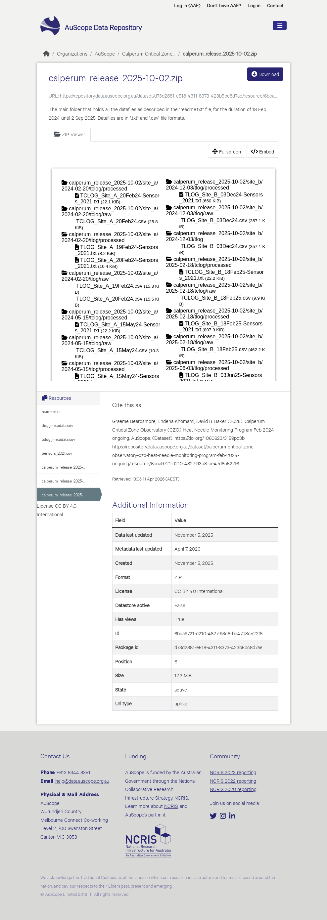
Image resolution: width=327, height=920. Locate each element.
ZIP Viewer (69, 134)
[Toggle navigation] (280, 25)
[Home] (46, 53)
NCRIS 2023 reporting (233, 772)
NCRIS (171, 806)
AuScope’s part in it (145, 814)
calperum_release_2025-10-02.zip (220, 53)
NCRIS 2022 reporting (233, 780)
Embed (262, 151)
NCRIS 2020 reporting (233, 789)
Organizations (72, 53)
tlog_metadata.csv (57, 425)
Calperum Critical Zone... (148, 53)
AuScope (105, 53)
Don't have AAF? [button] (224, 5)
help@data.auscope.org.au (82, 780)
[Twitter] (214, 816)
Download (265, 74)
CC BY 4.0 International (198, 591)
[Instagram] (223, 816)
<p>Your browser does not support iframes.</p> (163, 273)
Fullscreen (226, 151)
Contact (275, 5)
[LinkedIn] (232, 816)
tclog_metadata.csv (58, 439)
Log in (254, 5)
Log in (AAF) (187, 5)
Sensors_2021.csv (57, 453)
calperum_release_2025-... (63, 467)
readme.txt (51, 411)
